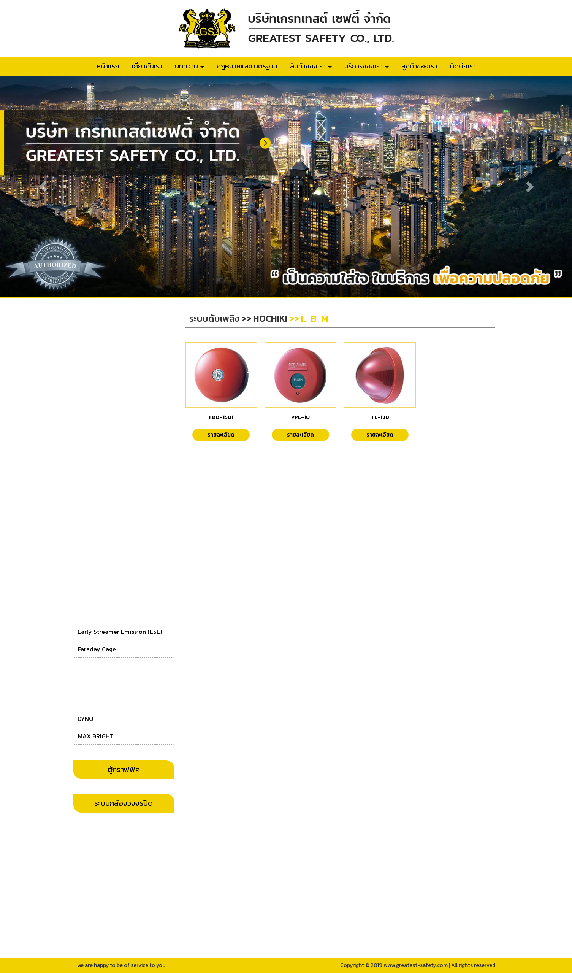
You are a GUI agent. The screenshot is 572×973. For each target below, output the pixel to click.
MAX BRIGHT (96, 736)
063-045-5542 (265, 867)
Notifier (88, 344)
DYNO (85, 718)
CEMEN (87, 468)
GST (83, 415)
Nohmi (87, 397)
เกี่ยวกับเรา (147, 66)
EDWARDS (91, 379)
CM (82, 451)
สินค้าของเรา (311, 66)
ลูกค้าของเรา (419, 66)
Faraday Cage (97, 649)
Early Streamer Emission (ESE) (120, 631)
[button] (43, 186)
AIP (82, 504)
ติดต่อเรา (463, 66)
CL (81, 486)
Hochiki (88, 361)
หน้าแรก (108, 66)
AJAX (85, 557)
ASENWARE (93, 522)
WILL (84, 433)
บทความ (189, 66)
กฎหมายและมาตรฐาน (247, 66)
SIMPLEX (90, 539)
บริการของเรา (366, 66)
